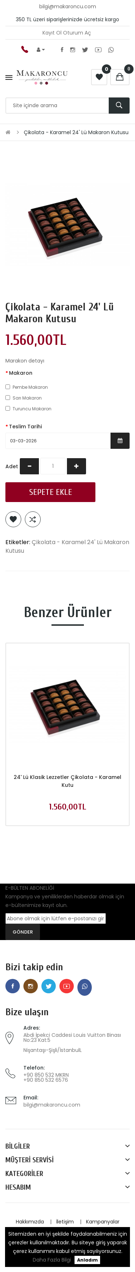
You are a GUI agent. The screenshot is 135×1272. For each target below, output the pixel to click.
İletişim (65, 1221)
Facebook (62, 49)
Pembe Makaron (26, 387)
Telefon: (34, 1067)
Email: (30, 1097)
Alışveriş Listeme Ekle (13, 519)
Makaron (20, 373)
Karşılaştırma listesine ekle (33, 519)
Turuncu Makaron (28, 409)
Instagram (72, 49)
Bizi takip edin (34, 967)
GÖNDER (23, 932)
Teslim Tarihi (25, 426)
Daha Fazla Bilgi (52, 1259)
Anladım (87, 1260)
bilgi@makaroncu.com (51, 1104)
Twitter (85, 49)
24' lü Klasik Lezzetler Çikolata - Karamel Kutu (67, 781)
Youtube (98, 49)
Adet (11, 466)
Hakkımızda (30, 1221)
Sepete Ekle (50, 492)
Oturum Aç (77, 32)
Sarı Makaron (23, 398)
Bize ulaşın (27, 1012)
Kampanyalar (103, 1221)
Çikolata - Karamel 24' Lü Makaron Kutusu (76, 132)
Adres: (31, 1027)
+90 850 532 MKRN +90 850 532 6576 (46, 1077)
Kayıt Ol (52, 32)
